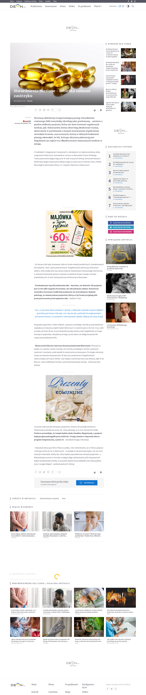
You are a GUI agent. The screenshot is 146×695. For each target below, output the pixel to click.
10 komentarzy (118, 207)
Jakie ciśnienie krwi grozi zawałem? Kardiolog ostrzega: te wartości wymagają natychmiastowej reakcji (23, 641)
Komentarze (51, 6)
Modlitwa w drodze (30, 1)
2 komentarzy (117, 166)
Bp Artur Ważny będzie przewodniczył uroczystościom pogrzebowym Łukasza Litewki (111, 94)
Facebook (128, 1)
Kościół (34, 692)
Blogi (40, 1)
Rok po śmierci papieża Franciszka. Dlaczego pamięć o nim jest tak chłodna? (123, 205)
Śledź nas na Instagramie (121, 232)
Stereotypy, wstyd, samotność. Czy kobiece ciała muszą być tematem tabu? (23, 536)
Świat (76, 643)
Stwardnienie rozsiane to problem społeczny (117, 268)
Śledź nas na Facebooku (120, 223)
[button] (127, 6)
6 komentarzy (117, 158)
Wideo (72, 6)
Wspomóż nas (87, 483)
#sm (64, 498)
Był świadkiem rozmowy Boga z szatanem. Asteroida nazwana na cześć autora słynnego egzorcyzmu (123, 190)
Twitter (131, 1)
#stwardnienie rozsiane (49, 498)
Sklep (55, 1)
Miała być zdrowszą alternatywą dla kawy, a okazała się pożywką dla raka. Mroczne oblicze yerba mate (88, 641)
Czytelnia (52, 692)
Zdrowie (29, 101)
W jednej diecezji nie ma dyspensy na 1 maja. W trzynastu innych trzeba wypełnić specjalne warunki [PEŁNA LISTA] (112, 54)
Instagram (135, 1)
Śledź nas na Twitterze (120, 227)
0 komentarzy (117, 174)
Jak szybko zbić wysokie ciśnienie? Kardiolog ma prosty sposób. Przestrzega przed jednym (119, 641)
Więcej (97, 6)
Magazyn (19, 1)
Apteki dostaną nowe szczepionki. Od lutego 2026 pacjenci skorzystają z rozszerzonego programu (56, 641)
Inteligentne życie (88, 686)
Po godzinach (84, 6)
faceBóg (47, 1)
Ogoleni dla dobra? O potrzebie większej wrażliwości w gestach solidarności (112, 107)
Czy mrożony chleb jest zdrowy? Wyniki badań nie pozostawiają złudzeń (88, 611)
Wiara (62, 6)
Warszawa (112, 6)
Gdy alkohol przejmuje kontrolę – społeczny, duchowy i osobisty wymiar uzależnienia (120, 612)
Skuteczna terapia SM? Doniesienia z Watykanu (117, 297)
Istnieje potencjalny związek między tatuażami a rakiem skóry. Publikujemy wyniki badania (56, 612)
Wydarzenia (36, 6)
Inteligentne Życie (19, 101)
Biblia (12, 1)
